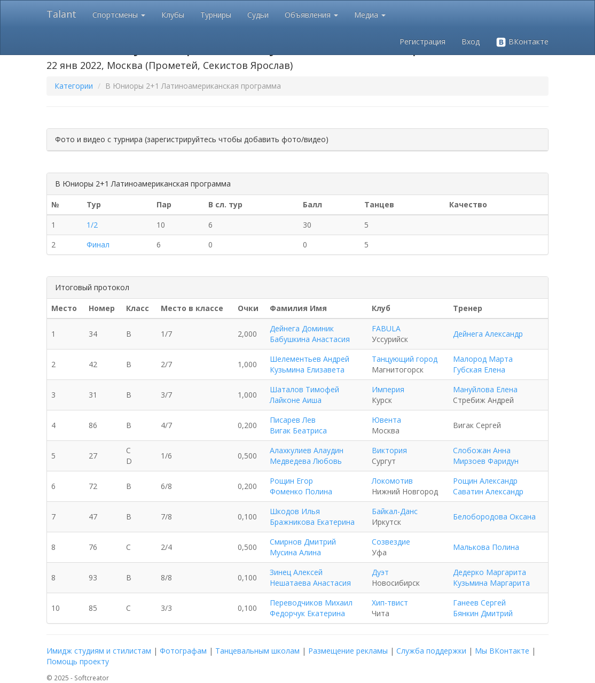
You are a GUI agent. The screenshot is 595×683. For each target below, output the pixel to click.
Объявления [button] (311, 15)
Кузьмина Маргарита (491, 583)
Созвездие (391, 542)
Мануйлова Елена (485, 389)
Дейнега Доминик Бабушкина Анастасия (310, 333)
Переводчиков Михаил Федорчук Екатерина (311, 607)
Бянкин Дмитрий (483, 613)
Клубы (172, 15)
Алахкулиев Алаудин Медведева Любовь (306, 455)
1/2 (92, 225)
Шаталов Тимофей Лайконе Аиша (304, 394)
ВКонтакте (522, 42)
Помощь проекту (77, 661)
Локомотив (392, 481)
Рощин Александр (485, 481)
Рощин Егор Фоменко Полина (301, 486)
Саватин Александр (488, 491)
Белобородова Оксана (494, 516)
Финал (98, 244)
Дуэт (380, 572)
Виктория (389, 450)
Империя (388, 389)
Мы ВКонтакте (502, 651)
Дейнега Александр (488, 334)
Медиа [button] (370, 15)
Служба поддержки (431, 651)
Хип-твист (390, 602)
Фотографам (183, 651)
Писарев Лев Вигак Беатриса (298, 425)
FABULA (386, 328)
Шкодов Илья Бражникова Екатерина (312, 516)
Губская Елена (479, 369)
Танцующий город (404, 359)
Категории (73, 86)
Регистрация (422, 41)
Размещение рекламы (348, 651)
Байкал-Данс (395, 511)
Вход (470, 41)
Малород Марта (483, 359)
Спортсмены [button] (118, 15)
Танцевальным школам (257, 651)
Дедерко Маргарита (489, 572)
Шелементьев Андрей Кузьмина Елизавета (309, 364)
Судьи (258, 15)
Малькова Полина (486, 547)
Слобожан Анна (482, 450)
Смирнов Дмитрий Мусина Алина (303, 547)
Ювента (386, 420)
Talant (61, 13)
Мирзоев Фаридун (486, 461)
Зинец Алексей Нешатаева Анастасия (310, 577)
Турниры (215, 15)
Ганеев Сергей (479, 602)
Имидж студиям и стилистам (98, 651)
